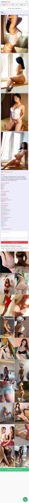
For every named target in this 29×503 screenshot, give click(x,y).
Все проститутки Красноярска (14, 8)
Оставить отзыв (14, 242)
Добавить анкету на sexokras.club (14, 469)
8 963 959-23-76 (8, 172)
